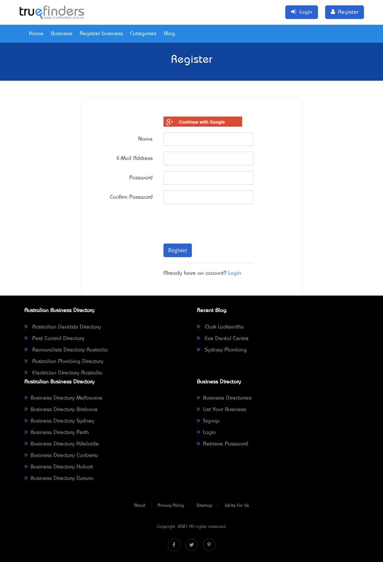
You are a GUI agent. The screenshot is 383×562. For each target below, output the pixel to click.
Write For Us (237, 506)
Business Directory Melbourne (63, 398)
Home (36, 33)
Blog (169, 33)
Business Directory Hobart (58, 466)
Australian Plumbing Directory (63, 361)
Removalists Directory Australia (66, 350)
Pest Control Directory (54, 338)
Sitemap (204, 506)
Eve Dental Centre (223, 338)
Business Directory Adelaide (61, 444)
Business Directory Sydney (59, 421)
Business (61, 33)
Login (234, 273)
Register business (101, 33)
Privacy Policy (171, 506)
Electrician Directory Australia (63, 373)
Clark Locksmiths (220, 327)
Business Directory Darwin (58, 478)
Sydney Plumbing (222, 350)
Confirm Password (131, 197)
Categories (143, 33)
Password (141, 177)
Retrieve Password (222, 444)
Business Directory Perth (56, 432)
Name (145, 139)
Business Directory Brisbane (61, 409)
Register (177, 250)
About (139, 506)
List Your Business (221, 409)
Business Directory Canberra (61, 455)
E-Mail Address (135, 158)
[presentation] (204, 220)
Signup (208, 421)
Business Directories (224, 398)
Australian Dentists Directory (62, 327)
